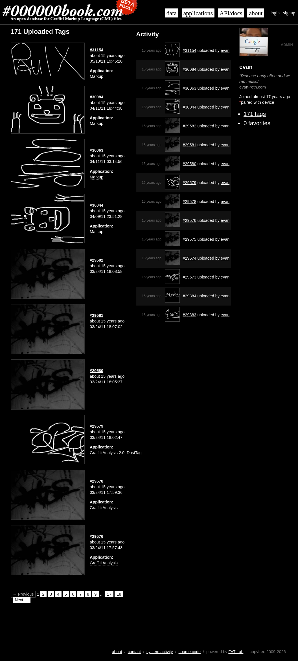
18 (119, 594)
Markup (96, 76)
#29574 (189, 258)
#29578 (189, 201)
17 (109, 594)
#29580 (189, 164)
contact (134, 651)
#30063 (189, 88)
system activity (159, 651)
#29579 (189, 182)
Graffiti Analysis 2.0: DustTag (116, 452)
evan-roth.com (252, 87)
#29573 (189, 277)
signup (289, 12)
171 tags (255, 113)
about (255, 13)
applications (198, 13)
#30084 (189, 69)
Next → (21, 600)
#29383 (189, 315)
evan (225, 50)
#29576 (189, 220)
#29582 (189, 126)
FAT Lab (235, 651)
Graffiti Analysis (104, 507)
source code (190, 651)
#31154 (189, 50)
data (171, 13)
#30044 (189, 107)
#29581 (189, 145)
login (275, 12)
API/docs (231, 13)
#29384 (189, 296)
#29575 (189, 239)
